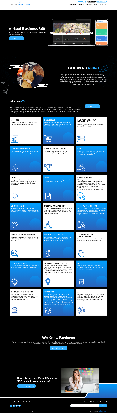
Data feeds (15, 177)
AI (78, 292)
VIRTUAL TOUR (101, 1)
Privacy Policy (13, 402)
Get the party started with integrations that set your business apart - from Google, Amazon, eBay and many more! (57, 238)
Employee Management (21, 149)
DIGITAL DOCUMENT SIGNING (22, 292)
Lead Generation (18, 206)
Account (91, 1)
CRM (79, 149)
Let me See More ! (58, 348)
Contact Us (103, 4)
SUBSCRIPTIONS (84, 236)
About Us (81, 4)
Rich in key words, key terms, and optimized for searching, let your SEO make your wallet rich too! (24, 238)
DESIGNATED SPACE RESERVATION (57, 263)
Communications (84, 177)
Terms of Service (23, 402)
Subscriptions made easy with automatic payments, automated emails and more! (90, 239)
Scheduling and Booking (88, 206)
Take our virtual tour (26, 386)
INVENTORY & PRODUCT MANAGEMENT (86, 121)
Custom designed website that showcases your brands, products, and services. (24, 123)
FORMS (80, 263)
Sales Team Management (54, 206)
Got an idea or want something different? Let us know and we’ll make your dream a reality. (25, 266)
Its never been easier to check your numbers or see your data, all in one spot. (58, 180)
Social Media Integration (55, 149)
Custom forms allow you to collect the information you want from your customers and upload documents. (90, 267)
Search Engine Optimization (23, 235)
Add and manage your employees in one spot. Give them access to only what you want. (25, 152)
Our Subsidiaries (91, 4)
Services (72, 4)
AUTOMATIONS (49, 292)
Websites (15, 120)
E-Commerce (49, 120)
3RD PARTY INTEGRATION (53, 235)
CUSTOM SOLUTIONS (19, 263)
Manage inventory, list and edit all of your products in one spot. (90, 125)
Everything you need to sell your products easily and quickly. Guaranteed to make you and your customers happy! (57, 124)
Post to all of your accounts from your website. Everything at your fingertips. (56, 152)
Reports (47, 177)
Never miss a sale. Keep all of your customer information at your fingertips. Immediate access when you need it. (91, 152)
